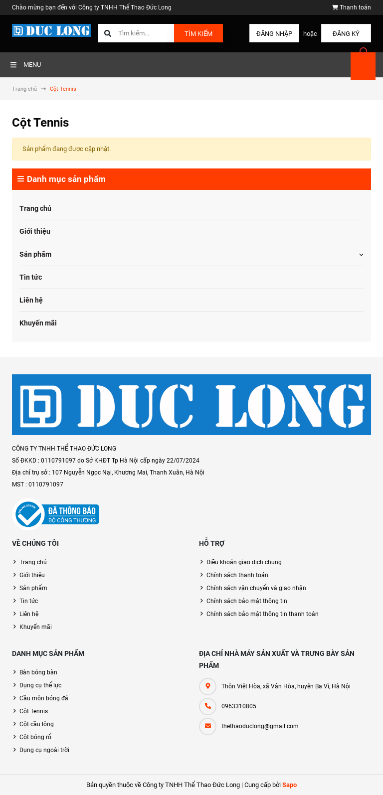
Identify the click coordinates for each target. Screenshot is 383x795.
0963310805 (238, 706)
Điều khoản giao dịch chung (244, 562)
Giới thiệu (34, 231)
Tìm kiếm (198, 33)
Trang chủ (35, 208)
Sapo (289, 785)
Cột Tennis (33, 711)
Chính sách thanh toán (237, 575)
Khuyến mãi (38, 323)
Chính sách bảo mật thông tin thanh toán (262, 614)
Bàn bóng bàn (38, 672)
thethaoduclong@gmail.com (260, 726)
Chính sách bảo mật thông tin (246, 601)
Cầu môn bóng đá (43, 698)
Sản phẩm (35, 254)
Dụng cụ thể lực (40, 685)
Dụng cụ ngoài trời (44, 750)
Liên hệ (31, 300)
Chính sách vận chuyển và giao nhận (256, 588)
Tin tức (30, 277)
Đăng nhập (274, 33)
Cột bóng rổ (35, 737)
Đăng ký (346, 33)
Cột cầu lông (36, 724)
